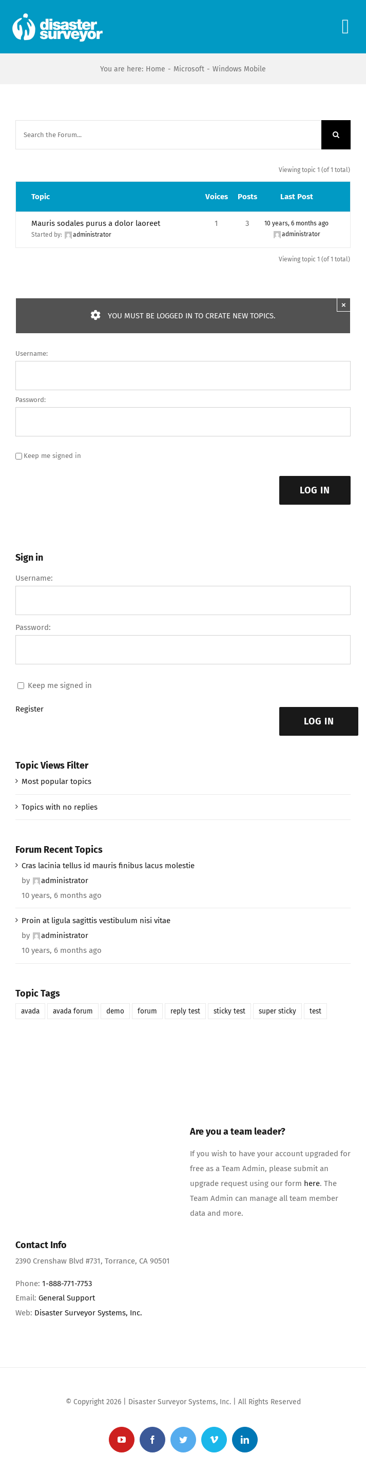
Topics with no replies (60, 807)
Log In (315, 490)
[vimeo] (214, 1439)
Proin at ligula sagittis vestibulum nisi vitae (96, 920)
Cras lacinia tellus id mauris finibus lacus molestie (108, 865)
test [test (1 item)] (315, 1011)
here (312, 1183)
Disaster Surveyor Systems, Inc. (88, 1312)
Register (29, 709)
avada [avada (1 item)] (30, 1011)
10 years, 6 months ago (296, 223)
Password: (30, 400)
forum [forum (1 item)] (147, 1011)
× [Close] (343, 304)
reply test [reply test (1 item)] (185, 1011)
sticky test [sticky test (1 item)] (229, 1011)
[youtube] (121, 1439)
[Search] (336, 134)
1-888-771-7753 (67, 1283)
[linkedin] (245, 1439)
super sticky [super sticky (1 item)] (277, 1011)
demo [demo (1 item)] (115, 1011)
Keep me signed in (52, 456)
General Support (66, 1298)
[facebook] (152, 1439)
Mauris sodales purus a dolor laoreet (95, 223)
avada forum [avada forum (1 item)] (73, 1011)
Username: (31, 353)
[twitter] (183, 1439)
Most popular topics (56, 781)
